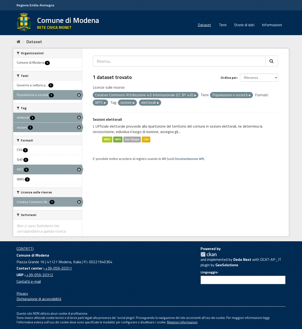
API (164, 158)
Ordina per (229, 77)
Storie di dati (244, 25)
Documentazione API (189, 158)
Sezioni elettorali (107, 119)
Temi (222, 25)
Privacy (22, 293)
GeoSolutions (226, 265)
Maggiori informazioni (182, 322)
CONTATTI (25, 248)
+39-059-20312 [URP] (39, 275)
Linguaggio (209, 272)
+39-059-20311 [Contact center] (58, 268)
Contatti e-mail (29, 281)
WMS (107, 139)
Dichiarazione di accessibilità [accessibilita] (39, 299)
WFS (118, 139)
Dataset (204, 25)
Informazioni (272, 25)
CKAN (209, 254)
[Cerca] (271, 61)
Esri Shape (132, 139)
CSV (145, 139)
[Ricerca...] (179, 61)
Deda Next (242, 259)
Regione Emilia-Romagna (35, 5)
